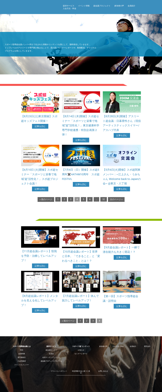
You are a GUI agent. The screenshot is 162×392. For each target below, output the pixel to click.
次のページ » (116, 199)
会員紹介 (131, 6)
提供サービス (68, 6)
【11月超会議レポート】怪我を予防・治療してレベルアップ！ (39, 256)
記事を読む (40, 126)
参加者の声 (119, 6)
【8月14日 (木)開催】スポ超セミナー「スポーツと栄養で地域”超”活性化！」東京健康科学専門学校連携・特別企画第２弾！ (80, 125)
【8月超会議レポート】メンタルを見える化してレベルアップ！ (39, 300)
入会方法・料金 (69, 8)
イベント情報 (84, 6)
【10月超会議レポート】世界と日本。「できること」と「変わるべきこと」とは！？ (81, 256)
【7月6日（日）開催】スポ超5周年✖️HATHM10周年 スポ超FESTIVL (81, 174)
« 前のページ (46, 199)
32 (103, 199)
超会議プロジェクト (102, 6)
